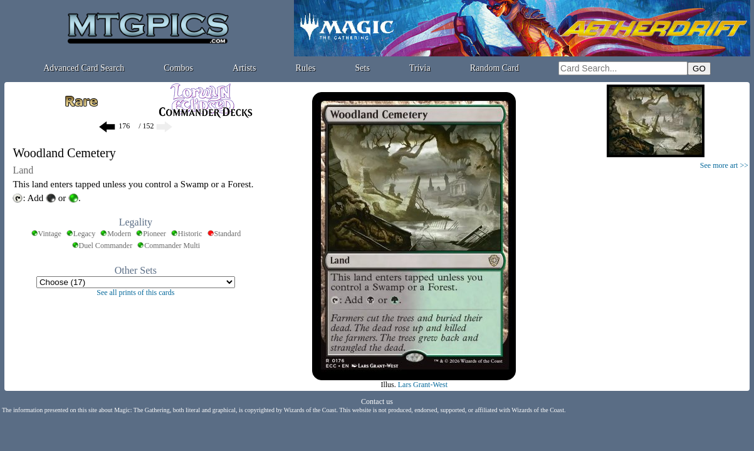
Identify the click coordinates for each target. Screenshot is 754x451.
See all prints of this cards (135, 292)
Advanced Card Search (83, 68)
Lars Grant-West (423, 384)
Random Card (494, 68)
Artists (244, 68)
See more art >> (724, 165)
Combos (178, 68)
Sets (362, 68)
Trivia (420, 68)
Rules (306, 68)
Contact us (377, 401)
